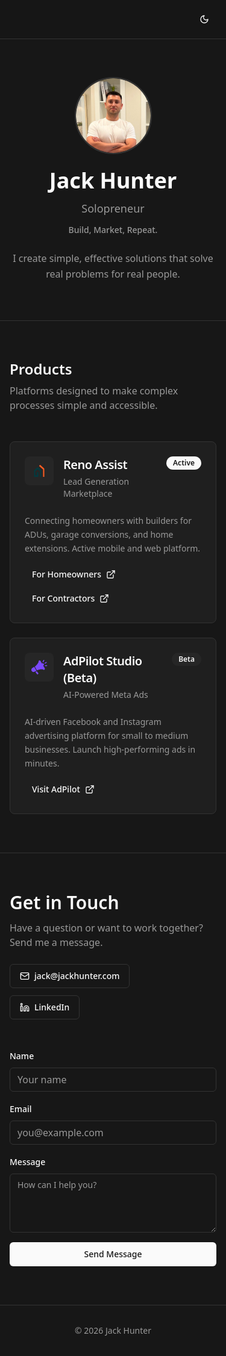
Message (27, 1162)
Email (21, 1109)
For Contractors (70, 598)
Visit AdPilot (63, 789)
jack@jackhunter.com (69, 975)
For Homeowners (74, 574)
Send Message (113, 1254)
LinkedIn (44, 1007)
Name (22, 1056)
